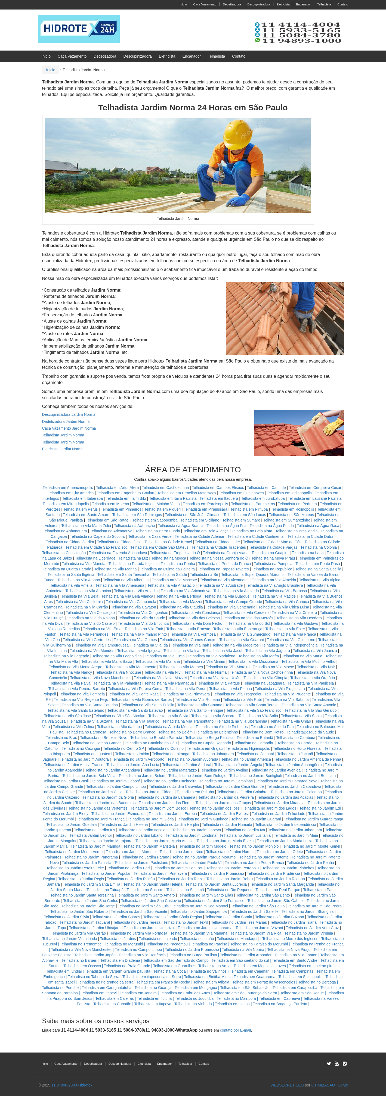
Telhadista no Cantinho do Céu (151, 743)
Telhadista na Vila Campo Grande (233, 601)
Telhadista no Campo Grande (97, 743)
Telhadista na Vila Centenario (230, 607)
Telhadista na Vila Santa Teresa (252, 705)
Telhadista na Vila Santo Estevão (135, 710)
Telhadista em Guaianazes (241, 493)
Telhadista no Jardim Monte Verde (74, 852)
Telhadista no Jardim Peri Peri (178, 868)
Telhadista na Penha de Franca (317, 944)
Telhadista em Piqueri (162, 509)
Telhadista (324, 4)
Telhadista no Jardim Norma (230, 852)
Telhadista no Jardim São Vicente (139, 911)
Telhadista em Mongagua (196, 987)
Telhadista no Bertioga (317, 982)
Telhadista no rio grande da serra (106, 982)
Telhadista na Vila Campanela (131, 601)
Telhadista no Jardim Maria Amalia (164, 841)
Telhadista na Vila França (294, 634)
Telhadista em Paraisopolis (205, 504)
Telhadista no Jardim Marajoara (105, 841)
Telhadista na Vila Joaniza (315, 650)
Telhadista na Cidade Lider (218, 542)
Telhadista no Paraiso (209, 944)
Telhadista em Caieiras (114, 998)
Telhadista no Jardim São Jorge (88, 906)
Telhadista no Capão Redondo (205, 743)
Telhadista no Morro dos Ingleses (290, 938)
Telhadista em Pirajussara (205, 509)
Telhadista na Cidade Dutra (311, 536)
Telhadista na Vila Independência (289, 645)
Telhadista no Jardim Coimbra (242, 792)
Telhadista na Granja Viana (226, 553)
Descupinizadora (258, 4)
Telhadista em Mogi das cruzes (259, 966)
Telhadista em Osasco (82, 966)
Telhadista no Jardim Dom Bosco (158, 808)
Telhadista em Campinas (292, 971)
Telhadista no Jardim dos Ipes (214, 808)
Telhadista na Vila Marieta (83, 563)
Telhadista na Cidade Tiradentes (219, 547)
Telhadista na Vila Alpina (320, 580)
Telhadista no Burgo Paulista (209, 737)
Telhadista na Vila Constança (195, 612)
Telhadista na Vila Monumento (130, 667)
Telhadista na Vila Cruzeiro (295, 612)
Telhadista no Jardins (118, 938)
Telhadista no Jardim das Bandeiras (105, 803)
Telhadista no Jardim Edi (320, 808)
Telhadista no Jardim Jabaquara (295, 830)
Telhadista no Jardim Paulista (86, 862)
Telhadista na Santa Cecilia (318, 569)
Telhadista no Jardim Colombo (296, 792)
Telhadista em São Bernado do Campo (175, 960)
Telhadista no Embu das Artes (185, 993)
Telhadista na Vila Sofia (258, 716)
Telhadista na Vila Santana (200, 705)
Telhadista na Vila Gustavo (295, 623)
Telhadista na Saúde (169, 574)
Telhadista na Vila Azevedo (236, 591)
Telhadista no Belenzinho (217, 732)
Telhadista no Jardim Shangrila (307, 911)
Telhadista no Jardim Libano (138, 835)
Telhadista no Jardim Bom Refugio (197, 775)
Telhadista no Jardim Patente (264, 857)
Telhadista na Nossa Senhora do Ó (218, 558)
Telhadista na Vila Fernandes (83, 634)
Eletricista (283, 4)
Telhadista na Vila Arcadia (136, 591)
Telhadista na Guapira (270, 553)
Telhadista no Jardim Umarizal (149, 928)
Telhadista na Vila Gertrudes (87, 640)
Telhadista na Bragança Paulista (280, 1004)
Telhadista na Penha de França (225, 563)
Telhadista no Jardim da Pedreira (226, 797)
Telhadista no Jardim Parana (145, 857)
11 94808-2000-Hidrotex (71, 1085)
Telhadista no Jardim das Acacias (285, 797)
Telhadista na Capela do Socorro (98, 536)
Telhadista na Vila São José (67, 716)
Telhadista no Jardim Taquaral (85, 922)
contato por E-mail (235, 1030)
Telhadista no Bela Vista (252, 531)
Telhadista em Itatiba (232, 1004)
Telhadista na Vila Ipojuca (138, 650)
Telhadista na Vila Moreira (228, 667)
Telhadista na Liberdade (96, 558)
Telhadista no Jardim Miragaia (279, 803)
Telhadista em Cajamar (249, 971)
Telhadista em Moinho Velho (156, 504)
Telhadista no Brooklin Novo (104, 737)
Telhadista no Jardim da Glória (108, 797)
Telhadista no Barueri (79, 960)
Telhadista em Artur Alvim (118, 487)
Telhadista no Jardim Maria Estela (225, 841)
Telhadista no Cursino (165, 748)
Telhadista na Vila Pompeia (82, 694)
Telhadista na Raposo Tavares (223, 569)
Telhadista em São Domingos (137, 515)
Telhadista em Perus (80, 509)
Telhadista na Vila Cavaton (133, 607)
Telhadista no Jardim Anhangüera (293, 765)
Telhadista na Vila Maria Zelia (86, 525)
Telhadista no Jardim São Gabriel (276, 900)
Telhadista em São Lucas (244, 515)
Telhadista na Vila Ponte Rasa (133, 694)
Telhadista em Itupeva (152, 1004)
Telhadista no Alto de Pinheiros (222, 727)
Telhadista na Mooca (168, 558)
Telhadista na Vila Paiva (70, 683)
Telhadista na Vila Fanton (295, 955)
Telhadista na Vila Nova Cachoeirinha (261, 672)
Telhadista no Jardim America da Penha (307, 759)
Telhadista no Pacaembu (167, 944)
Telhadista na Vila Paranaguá (169, 683)
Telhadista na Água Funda (271, 525)
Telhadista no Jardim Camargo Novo (286, 781)
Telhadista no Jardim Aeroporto (138, 759)
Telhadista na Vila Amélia (71, 585)
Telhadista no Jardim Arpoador (245, 955)
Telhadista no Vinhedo (193, 1004)
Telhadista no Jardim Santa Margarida (282, 884)
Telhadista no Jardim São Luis (143, 906)
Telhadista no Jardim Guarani (256, 819)
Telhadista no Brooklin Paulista (156, 737)
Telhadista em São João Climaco (192, 515)
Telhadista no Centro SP (123, 748)
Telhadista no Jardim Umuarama (205, 928)
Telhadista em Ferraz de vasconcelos (263, 982)
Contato (342, 4)
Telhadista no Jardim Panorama (91, 857)
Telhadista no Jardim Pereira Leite (75, 868)
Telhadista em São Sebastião (244, 987)
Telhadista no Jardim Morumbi (131, 852)
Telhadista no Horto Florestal (297, 748)
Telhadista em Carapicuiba (295, 987)
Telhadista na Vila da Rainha (91, 618)
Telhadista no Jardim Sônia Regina (172, 917)
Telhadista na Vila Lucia (165, 656)
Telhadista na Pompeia (273, 563)
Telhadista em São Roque (302, 993)
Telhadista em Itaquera (219, 498)
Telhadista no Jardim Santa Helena (152, 884)
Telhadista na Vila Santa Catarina (90, 705)
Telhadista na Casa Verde (150, 536)
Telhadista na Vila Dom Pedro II (199, 623)
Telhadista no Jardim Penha (310, 862)
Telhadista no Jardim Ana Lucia (132, 765)
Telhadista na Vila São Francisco (254, 710)
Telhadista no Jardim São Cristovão (151, 900)
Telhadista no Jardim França (101, 819)
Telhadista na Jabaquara (264, 683)
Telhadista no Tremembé (80, 944)
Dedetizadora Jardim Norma (66, 421)
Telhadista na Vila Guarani (241, 640)
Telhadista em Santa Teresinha (123, 574)
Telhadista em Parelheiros (253, 504)
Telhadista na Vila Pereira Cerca (135, 688)
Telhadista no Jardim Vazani (259, 928)
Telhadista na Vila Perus (185, 688)
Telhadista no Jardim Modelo (202, 846)
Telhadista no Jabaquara (213, 754)
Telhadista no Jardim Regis (81, 879)
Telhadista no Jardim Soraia (228, 917)
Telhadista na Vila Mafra (259, 656)
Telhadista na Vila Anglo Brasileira (274, 585)
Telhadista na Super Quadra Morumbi (253, 574)
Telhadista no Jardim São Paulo (258, 906)
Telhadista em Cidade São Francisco (96, 547)
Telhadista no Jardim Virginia (309, 933)
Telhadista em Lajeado (158, 938)
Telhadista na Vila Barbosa (284, 591)
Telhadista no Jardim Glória (151, 819)
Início (183, 4)
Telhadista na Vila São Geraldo (311, 710)
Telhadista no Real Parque (277, 890)
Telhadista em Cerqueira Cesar (315, 487)
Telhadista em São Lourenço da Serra (245, 993)
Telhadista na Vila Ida (150, 645)
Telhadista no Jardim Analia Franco (73, 765)
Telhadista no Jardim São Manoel (200, 906)
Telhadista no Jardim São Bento (263, 895)
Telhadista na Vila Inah (190, 645)
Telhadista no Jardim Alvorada (192, 759)
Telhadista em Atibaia (211, 982)
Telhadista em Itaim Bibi (126, 498)
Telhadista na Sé (204, 574)
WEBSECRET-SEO (287, 1085)
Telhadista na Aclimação (134, 525)
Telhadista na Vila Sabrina (287, 699)
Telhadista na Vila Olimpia (265, 678)
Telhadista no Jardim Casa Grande (234, 786)
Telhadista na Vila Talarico (137, 721)
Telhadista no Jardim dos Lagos (269, 808)
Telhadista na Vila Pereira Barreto (76, 688)
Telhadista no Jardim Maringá (95, 846)
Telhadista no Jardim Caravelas (175, 786)
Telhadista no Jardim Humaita (227, 824)
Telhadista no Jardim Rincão (131, 879)
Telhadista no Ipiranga (170, 754)
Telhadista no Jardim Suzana (279, 917)
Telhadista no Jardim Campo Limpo (116, 786)
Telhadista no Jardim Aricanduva (112, 770)
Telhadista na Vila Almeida (274, 580)
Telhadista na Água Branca (180, 525)
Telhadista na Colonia (318, 547)
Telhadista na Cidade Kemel (168, 542)
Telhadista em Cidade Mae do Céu (273, 542)
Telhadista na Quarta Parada (67, 569)
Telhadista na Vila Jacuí (222, 650)
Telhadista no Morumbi (124, 944)
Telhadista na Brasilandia (296, 531)
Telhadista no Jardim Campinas (226, 781)
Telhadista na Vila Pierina (230, 688)
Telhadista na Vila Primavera (186, 694)
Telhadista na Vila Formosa (193, 634)
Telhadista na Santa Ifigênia (71, 574)
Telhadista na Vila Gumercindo (244, 634)
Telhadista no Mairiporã (236, 998)
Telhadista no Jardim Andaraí (186, 765)
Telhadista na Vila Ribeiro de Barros (141, 699)
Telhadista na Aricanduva (111, 531)
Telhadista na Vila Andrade (220, 585)
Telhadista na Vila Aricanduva (186, 591)
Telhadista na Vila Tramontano (188, 721)
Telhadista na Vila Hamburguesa (101, 645)
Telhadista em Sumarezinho (286, 520)
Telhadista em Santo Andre (294, 960)
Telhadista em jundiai (64, 971)
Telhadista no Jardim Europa (173, 813)
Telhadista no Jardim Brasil (66, 781)
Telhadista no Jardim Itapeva (196, 830)
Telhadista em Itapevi (99, 993)
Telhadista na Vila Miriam (204, 661)
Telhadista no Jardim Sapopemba (198, 911)
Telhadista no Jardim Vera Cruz (312, 928)
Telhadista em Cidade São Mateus (160, 547)
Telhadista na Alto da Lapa (119, 727)
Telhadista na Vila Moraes (181, 667)
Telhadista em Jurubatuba (263, 498)
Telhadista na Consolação (64, 553)
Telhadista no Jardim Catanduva (294, 786)
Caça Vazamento (205, 4)
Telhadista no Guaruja (152, 987)
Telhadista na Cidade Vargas (273, 547)
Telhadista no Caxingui (80, 748)
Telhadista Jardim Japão (95, 955)
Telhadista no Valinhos (208, 971)
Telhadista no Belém (175, 732)
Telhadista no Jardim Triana (293, 922)
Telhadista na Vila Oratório (312, 678)
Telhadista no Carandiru (254, 743)
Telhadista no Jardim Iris (94, 830)
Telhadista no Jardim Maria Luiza (285, 841)
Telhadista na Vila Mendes (92, 650)
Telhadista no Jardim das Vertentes (98, 808)
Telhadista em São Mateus (292, 515)
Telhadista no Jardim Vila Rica (255, 933)
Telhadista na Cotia (169, 971)
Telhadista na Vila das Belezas (194, 618)
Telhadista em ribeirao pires (312, 966)
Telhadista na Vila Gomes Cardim (188, 640)
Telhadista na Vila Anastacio (170, 585)
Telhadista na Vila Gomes (135, 640)
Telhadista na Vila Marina (115, 569)
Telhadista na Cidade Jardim (70, 542)
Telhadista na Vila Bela (79, 596)
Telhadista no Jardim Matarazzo (170, 770)
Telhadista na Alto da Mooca (169, 727)
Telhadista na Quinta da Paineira (167, 569)
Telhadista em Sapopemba (155, 520)
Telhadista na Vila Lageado (66, 656)
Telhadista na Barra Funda (158, 531)
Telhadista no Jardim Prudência (273, 873)
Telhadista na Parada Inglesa (134, 563)
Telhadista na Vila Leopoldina (117, 656)
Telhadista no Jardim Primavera (160, 873)
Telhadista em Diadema (120, 960)
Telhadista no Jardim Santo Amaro (146, 895)
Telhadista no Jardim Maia (296, 835)
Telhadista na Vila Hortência (142, 955)
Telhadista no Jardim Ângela (238, 765)
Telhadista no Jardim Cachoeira (169, 781)
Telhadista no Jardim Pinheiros (288, 868)
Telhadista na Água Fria (226, 525)
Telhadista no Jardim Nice (181, 852)
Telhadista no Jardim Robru (229, 879)
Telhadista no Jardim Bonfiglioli (255, 775)
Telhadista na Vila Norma (205, 672)
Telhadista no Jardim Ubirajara (95, 928)
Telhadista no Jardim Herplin (175, 824)
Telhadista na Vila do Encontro (143, 623)
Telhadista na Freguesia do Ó (175, 553)
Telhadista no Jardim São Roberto (79, 911)
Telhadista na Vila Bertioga (178, 596)
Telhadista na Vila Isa (181, 650)
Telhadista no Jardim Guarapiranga (313, 819)
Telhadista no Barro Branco (132, 732)
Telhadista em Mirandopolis (66, 504)
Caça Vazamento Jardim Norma (69, 428)
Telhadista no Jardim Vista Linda (69, 938)
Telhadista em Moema (110, 504)
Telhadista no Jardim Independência (285, 824)
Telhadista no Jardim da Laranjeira (166, 797)
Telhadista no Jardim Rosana (280, 879)
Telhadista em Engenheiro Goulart (126, 493)
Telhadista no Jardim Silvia (66, 917)
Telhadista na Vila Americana (119, 585)
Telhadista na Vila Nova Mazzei (160, 678)
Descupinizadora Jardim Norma (68, 414)
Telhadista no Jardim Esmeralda (118, 813)
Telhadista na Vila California (79, 601)
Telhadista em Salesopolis (301, 977)
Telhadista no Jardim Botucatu (310, 775)
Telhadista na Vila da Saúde (141, 618)
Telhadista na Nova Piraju (289, 949)
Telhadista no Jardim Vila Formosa (138, 933)
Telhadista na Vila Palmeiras (117, 683)
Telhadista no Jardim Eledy (65, 813)
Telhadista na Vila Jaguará (267, 650)
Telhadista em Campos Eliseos (218, 487)
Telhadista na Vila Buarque (226, 596)
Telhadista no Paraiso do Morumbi (259, 944)
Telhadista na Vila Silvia (168, 716)
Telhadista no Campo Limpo (138, 949)
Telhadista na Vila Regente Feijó (81, 699)
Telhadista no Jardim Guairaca (202, 819)
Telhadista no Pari (318, 890)
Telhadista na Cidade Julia (120, 542)
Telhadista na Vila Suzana (90, 721)
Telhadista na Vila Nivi (162, 672)
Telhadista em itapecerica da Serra (151, 977)
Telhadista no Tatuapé (105, 890)
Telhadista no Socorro (144, 890)
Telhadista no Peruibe (60, 987)
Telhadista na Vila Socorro (213, 716)
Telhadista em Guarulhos (174, 966)
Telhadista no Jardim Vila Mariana (198, 933)
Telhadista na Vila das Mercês (248, 618)
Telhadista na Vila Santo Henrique (194, 710)
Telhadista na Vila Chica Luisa (284, 607)
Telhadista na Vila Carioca (287, 601)
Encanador (303, 4)
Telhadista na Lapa (308, 553)
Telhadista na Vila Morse (273, 667)
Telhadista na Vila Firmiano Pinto (139, 634)
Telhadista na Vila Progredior (237, 694)
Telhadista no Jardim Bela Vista (89, 775)
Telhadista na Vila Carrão (87, 607)
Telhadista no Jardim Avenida (276, 770)
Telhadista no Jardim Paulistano (141, 862)
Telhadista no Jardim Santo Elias (205, 895)
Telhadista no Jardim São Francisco (214, 900)
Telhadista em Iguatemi (92, 754)
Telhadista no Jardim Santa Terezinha (82, 895)
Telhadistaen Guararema (254, 977)
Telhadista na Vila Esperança (237, 629)
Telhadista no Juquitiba (194, 998)
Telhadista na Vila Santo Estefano (75, 710)
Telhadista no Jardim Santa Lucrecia (216, 884)
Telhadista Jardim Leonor (91, 835)
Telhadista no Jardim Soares (116, 917)
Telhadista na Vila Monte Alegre (75, 667)
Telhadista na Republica (272, 569)
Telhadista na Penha (177, 563)
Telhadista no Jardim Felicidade (278, 813)
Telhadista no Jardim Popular (106, 873)
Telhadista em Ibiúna (154, 998)
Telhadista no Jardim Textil (185, 922)
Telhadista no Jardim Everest (224, 813)
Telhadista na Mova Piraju (273, 558)
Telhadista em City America (71, 493)
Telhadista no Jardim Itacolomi (143, 830)
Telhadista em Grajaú (205, 748)
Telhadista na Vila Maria (302, 656)
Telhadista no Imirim (132, 754)
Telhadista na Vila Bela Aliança (127, 596)
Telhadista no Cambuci (295, 737)
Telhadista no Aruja (214, 966)
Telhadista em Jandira (138, 993)
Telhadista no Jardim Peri (128, 868)
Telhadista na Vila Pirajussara (280, 688)
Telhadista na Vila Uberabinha (242, 721)
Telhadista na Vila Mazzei (180, 601)
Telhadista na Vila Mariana (157, 661)
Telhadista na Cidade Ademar (200, 536)
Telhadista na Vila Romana (197, 699)
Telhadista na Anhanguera (65, 531)
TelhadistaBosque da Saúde (310, 732)
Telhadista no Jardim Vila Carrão (78, 933)
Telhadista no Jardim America (246, 759)
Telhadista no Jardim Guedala (71, 824)
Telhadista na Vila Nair (316, 667)
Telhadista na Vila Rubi (242, 699)
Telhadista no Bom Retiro (262, 732)
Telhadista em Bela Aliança (206, 531)
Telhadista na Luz (133, 558)
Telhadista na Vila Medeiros (235, 645)
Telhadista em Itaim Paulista (173, 498)
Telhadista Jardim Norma (63, 435)
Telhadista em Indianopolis (289, 493)
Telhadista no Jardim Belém (142, 775)
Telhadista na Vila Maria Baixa (106, 661)
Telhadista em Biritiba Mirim (207, 977)
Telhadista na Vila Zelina (73, 727)
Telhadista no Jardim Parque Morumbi (204, 857)
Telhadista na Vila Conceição (90, 612)
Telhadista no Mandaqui (237, 938)
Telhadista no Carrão (294, 743)
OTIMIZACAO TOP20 (329, 1085)
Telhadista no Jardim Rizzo (180, 879)
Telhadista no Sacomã (185, 890)
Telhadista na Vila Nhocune (118, 672)
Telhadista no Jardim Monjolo (254, 846)
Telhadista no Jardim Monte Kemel (311, 846)
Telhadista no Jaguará (255, 754)
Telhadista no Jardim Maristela (149, 846)
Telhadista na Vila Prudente (287, 694)
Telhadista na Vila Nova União (215, 678)
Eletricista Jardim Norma (63, 449)
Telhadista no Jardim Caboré (116, 781)
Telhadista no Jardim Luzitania (245, 835)
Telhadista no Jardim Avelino (224, 770)
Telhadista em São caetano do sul (240, 960)
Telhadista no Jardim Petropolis (233, 868)
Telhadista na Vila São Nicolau (119, 716)
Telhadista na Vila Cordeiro (246, 612)
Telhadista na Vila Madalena (211, 656)
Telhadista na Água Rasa (318, 525)
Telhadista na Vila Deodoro (299, 618)
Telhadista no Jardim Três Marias (239, 922)
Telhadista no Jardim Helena (124, 824)
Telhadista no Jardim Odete (280, 852)
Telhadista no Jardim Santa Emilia (91, 884)
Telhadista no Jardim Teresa (136, 922)
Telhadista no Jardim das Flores (166, 803)
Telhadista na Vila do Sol (249, 623)
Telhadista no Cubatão (112, 1004)
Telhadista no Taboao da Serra (93, 977)
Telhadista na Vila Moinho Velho (308, 661)
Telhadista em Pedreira (297, 504)
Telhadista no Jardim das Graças (223, 803)
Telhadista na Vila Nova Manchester (100, 678)
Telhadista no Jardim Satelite (254, 911)
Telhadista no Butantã (255, 737)
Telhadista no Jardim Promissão (217, 873)
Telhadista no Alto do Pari (272, 727)
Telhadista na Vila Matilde (274, 596)
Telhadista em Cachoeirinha (165, 487)
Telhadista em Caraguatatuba (106, 987)
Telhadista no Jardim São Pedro (314, 906)
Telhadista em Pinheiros (121, 509)
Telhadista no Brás (61, 737)
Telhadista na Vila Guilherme (291, 640)
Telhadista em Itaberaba (82, 498)
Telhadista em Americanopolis (68, 487)
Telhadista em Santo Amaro (86, 515)
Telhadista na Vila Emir (144, 629)
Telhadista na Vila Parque (218, 683)
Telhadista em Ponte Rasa (317, 563)
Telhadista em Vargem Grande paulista (117, 971)
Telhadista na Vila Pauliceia (311, 683)
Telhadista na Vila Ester (285, 629)
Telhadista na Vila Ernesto (188, 629)
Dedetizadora (232, 4)
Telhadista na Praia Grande (127, 966)
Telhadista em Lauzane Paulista (315, 498)
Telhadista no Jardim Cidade (149, 792)
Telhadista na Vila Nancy (71, 672)
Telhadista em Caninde (266, 487)
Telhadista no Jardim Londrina (191, 835)
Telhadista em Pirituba (249, 509)
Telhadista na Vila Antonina (88, 591)
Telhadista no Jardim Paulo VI (196, 862)
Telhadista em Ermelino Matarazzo (187, 493)
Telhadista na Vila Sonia (301, 716)
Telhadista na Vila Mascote (174, 580)
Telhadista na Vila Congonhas (143, 612)
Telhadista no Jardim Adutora (84, 759)
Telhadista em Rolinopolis (292, 509)
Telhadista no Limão (197, 938)
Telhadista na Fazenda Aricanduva (118, 553)
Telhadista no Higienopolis (248, 748)
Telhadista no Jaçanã (295, 754)
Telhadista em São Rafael (108, 520)
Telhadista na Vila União (290, 721)
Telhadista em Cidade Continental (256, 536)
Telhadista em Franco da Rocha (163, 982)
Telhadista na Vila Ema (102, 629)
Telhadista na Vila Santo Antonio (309, 705)
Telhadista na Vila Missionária (253, 661)
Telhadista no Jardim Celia (100, 792)
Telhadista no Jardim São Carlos (90, 900)
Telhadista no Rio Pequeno (229, 890)
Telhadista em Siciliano (200, 520)
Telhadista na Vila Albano (78, 580)
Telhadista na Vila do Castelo (90, 623)
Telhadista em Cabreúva (279, 998)
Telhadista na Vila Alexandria (224, 580)
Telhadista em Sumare (241, 520)
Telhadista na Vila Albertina (126, 580)
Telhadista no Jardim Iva (244, 830)
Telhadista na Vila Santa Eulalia (147, 705)
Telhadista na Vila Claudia (181, 607)
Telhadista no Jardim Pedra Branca (254, 862)
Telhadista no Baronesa (86, 732)
